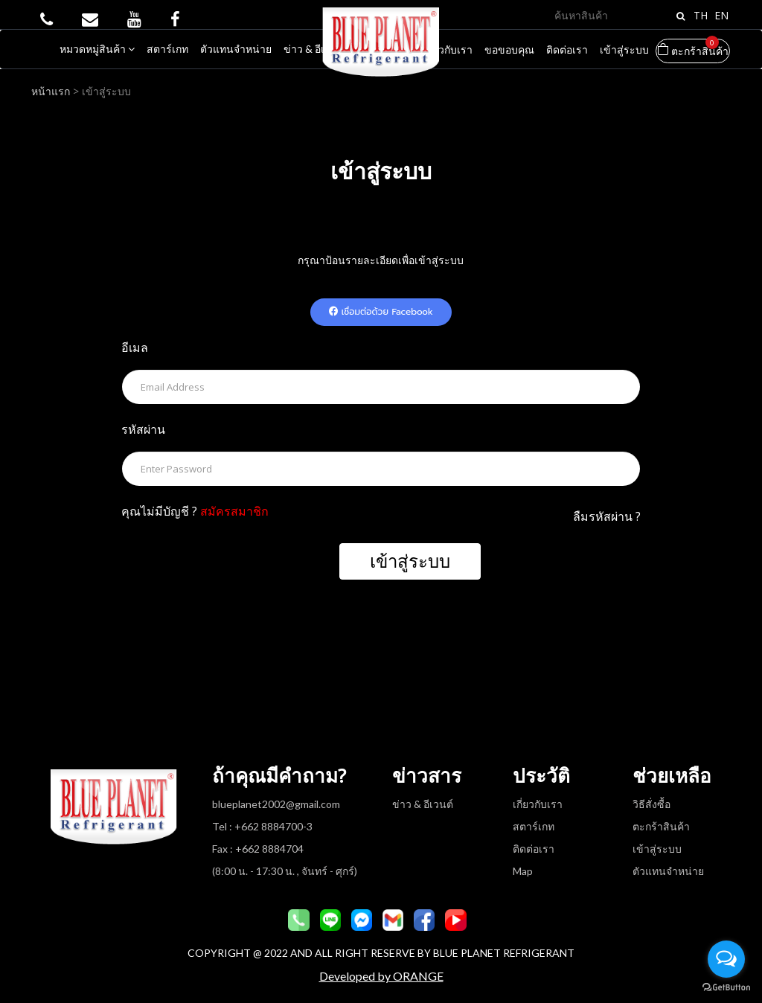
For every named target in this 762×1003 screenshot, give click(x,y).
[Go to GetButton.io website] (726, 988)
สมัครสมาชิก (234, 511)
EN (721, 15)
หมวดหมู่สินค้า (97, 48)
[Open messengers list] (726, 959)
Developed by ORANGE (381, 976)
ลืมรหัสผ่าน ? (607, 516)
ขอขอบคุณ (509, 49)
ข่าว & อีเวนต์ (314, 48)
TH (701, 15)
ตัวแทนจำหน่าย (236, 48)
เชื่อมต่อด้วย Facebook (381, 311)
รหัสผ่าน (143, 429)
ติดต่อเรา (567, 49)
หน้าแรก (52, 91)
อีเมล (134, 347)
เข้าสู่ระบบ (624, 49)
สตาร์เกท (167, 48)
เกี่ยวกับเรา (448, 49)
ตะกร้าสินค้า (693, 48)
